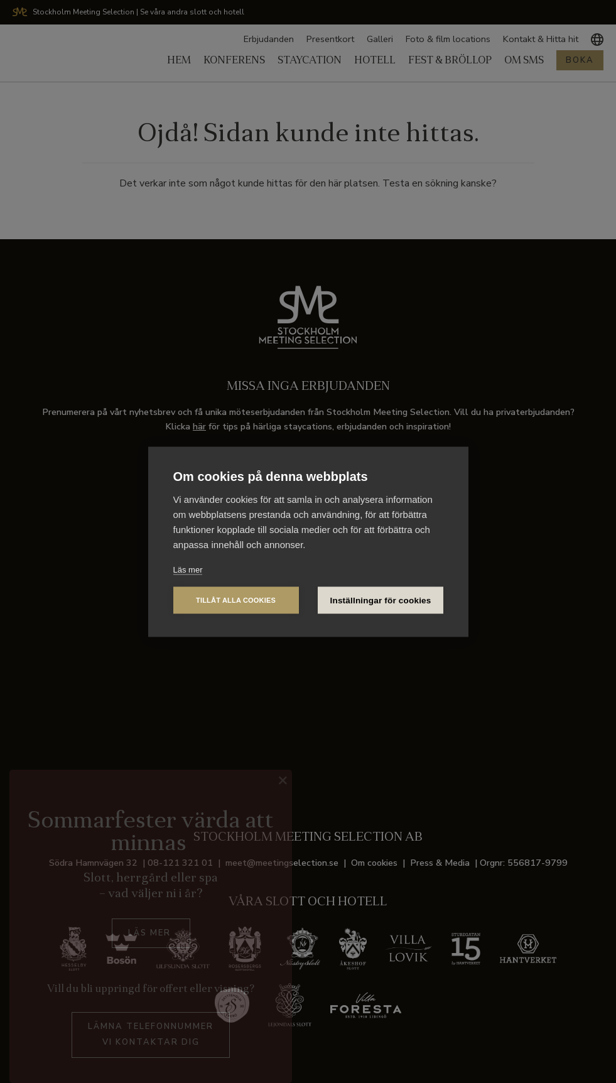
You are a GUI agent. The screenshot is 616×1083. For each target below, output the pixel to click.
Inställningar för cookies (380, 600)
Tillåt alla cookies (236, 599)
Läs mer (188, 569)
